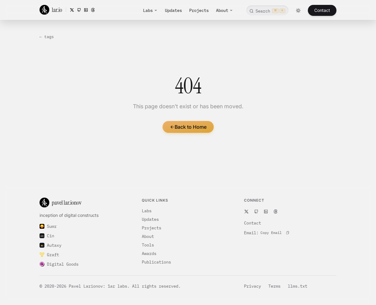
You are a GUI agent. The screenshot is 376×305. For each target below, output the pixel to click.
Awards (149, 253)
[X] (72, 10)
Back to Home (188, 127)
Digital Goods (59, 264)
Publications (156, 262)
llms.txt (297, 286)
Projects (199, 10)
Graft (49, 254)
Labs (150, 10)
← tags (47, 37)
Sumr (48, 226)
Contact (322, 10)
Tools (148, 245)
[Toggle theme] (298, 10)
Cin (47, 236)
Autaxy (50, 245)
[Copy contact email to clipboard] (274, 232)
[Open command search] (267, 10)
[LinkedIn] (86, 10)
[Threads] (93, 10)
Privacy (253, 286)
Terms (275, 286)
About (224, 10)
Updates (173, 10)
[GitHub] (79, 10)
